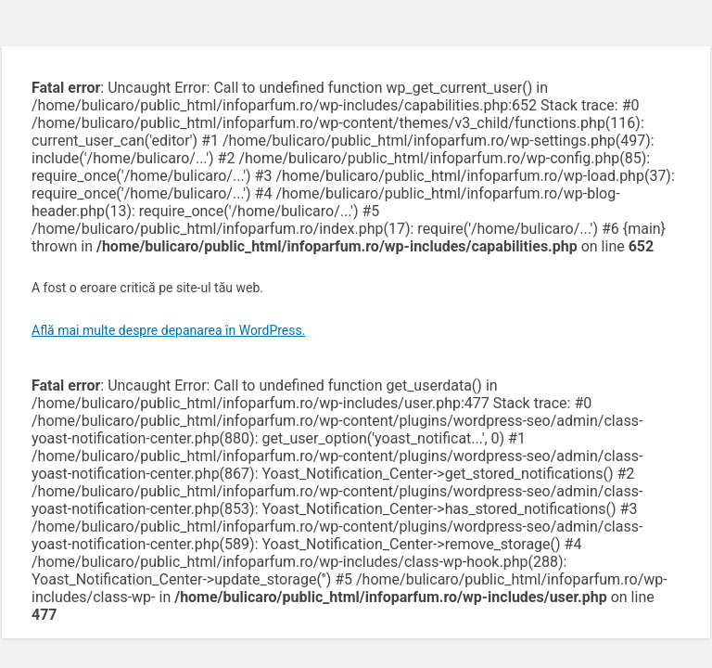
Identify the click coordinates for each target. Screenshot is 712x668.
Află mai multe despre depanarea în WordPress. (168, 330)
